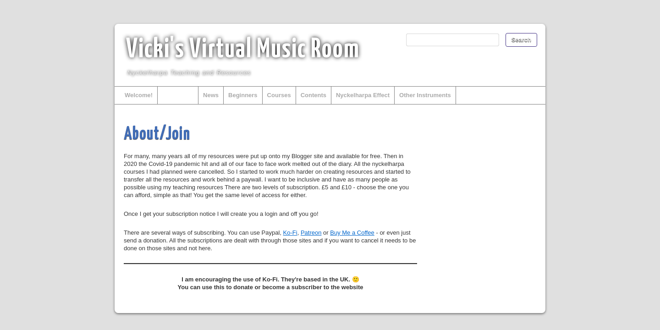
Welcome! (139, 95)
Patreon (311, 232)
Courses (279, 95)
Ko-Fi (290, 232)
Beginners (243, 95)
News (211, 95)
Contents (313, 95)
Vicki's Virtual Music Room (243, 50)
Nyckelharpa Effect (363, 95)
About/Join (177, 95)
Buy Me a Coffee (352, 232)
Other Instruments (425, 95)
